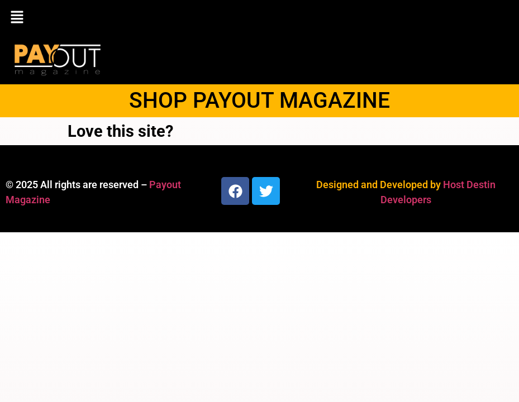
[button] (259, 18)
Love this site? (120, 131)
